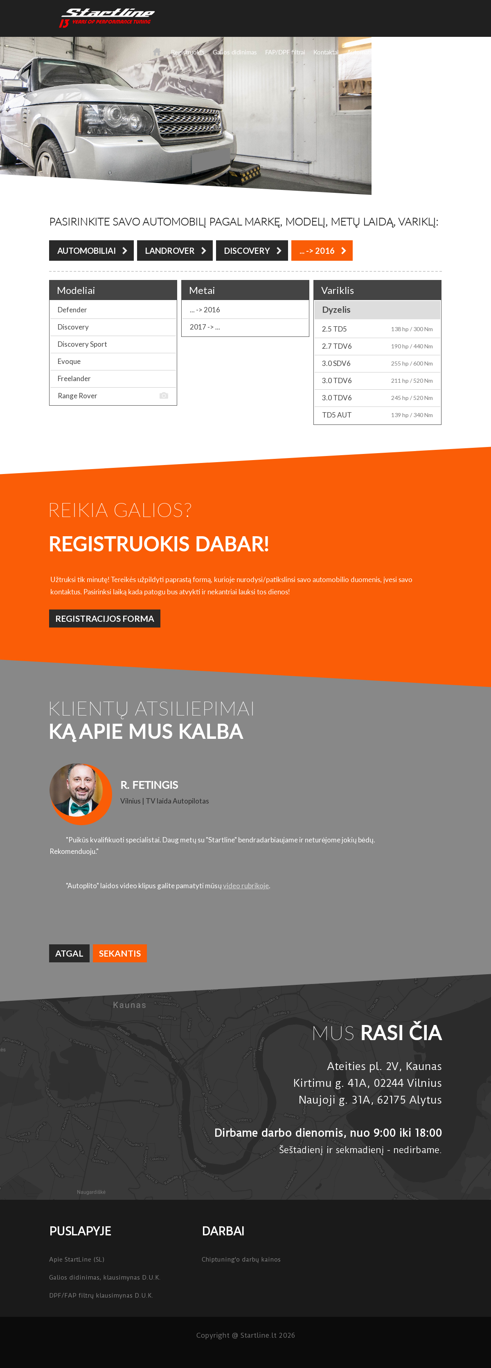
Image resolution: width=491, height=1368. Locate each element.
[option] (245, 826)
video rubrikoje (246, 885)
